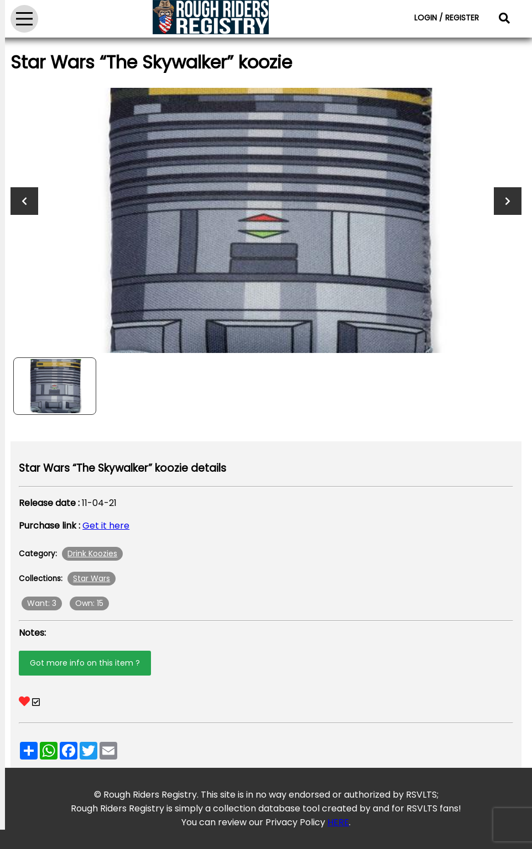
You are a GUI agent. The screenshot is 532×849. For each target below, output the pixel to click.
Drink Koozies (92, 553)
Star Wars (91, 578)
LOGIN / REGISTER (446, 17)
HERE (338, 822)
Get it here (105, 525)
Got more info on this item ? (85, 662)
